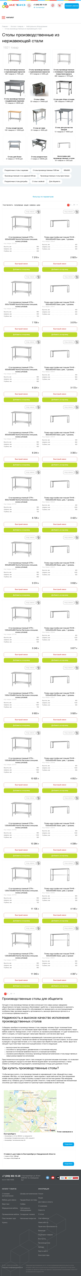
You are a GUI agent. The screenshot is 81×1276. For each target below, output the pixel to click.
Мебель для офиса (9, 1200)
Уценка (4, 1222)
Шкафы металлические (29, 1194)
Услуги (40, 1194)
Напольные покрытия (28, 1218)
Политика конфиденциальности (12, 1267)
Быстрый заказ (21, 264)
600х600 (67, 170)
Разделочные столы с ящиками (16, 170)
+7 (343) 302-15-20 (11, 1176)
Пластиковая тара (9, 1218)
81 (74, 205)
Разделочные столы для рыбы (16, 181)
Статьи (41, 1214)
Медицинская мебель (10, 1208)
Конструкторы (43, 1255)
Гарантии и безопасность (47, 1226)
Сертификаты (43, 1218)
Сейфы (22, 1204)
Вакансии (41, 1230)
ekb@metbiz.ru (52, 5)
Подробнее (68, 1144)
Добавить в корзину (21, 269)
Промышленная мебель (10, 1214)
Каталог (10, 17)
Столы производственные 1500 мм (46, 170)
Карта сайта (43, 1251)
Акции (40, 1198)
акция (26, 205)
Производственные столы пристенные (54, 176)
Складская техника (27, 1214)
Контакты (42, 1239)
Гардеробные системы (28, 1200)
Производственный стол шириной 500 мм (20, 176)
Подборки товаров (45, 1235)
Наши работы (43, 1222)
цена (38, 205)
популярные (18, 205)
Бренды (41, 1247)
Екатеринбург (40, 7)
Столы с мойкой (38, 181)
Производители (44, 1243)
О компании (42, 1206)
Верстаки (5, 1204)
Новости (41, 1210)
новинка (33, 205)
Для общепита (54, 181)
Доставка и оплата (45, 1202)
